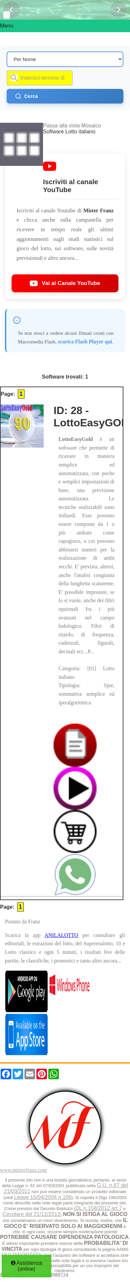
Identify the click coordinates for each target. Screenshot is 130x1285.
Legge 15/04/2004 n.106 (43, 1197)
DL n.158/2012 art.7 (98, 1208)
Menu (6, 26)
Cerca (26, 96)
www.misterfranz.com (23, 1170)
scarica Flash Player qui (85, 341)
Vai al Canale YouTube (65, 283)
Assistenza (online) (26, 1266)
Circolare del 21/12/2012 (31, 1214)
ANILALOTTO (61, 935)
